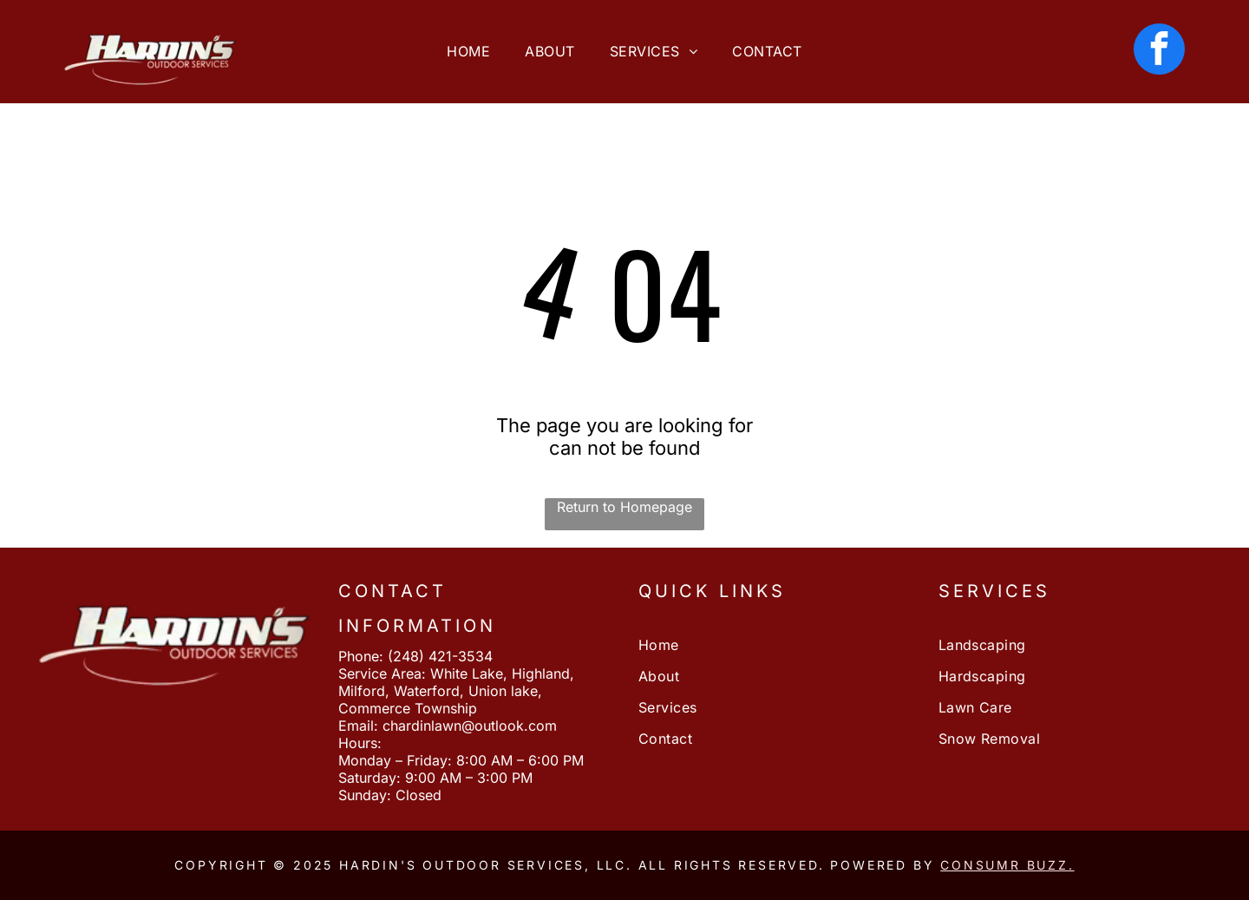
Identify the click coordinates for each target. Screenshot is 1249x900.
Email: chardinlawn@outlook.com (447, 725)
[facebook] (1159, 51)
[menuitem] (468, 51)
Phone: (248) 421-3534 (415, 656)
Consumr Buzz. (1007, 864)
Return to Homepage (624, 507)
